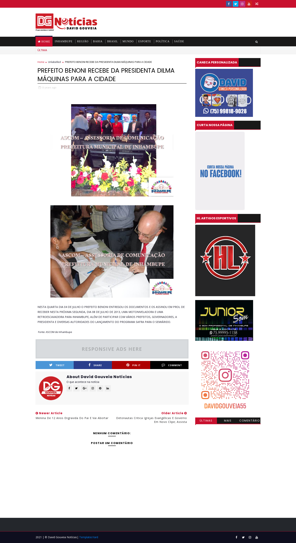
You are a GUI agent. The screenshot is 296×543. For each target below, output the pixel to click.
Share (95, 365)
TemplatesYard (88, 537)
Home (46, 41)
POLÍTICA (163, 41)
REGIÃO (82, 41)
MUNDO (128, 41)
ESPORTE (144, 41)
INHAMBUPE (64, 41)
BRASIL (112, 41)
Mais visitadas (228, 421)
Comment (172, 365)
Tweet (57, 365)
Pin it (133, 365)
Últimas (206, 420)
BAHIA (98, 41)
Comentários (249, 421)
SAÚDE (179, 41)
